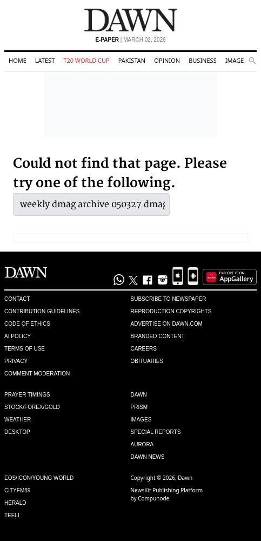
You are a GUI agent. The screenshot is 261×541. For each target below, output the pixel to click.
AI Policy (17, 336)
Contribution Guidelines (41, 311)
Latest (45, 60)
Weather (17, 420)
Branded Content (158, 336)
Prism (139, 407)
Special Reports (156, 432)
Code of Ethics (27, 324)
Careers (144, 349)
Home (17, 60)
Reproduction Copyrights (171, 311)
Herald (15, 503)
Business (203, 60)
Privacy (16, 361)
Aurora (142, 444)
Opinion (167, 60)
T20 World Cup (86, 60)
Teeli (11, 515)
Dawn (139, 395)
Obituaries (147, 361)
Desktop (17, 432)
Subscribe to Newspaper (168, 299)
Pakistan (131, 60)
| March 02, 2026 (130, 40)
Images (236, 60)
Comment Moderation (37, 374)
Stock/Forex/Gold (32, 407)
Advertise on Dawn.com (167, 324)
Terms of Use (24, 349)
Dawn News (148, 457)
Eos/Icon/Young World (38, 478)
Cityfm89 (17, 490)
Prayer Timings (27, 395)
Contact (17, 299)
